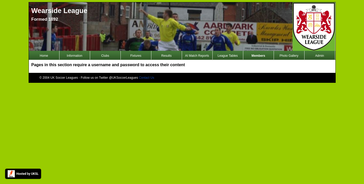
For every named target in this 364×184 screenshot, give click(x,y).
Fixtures (135, 55)
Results (166, 55)
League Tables (228, 55)
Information (74, 55)
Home (44, 55)
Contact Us (146, 77)
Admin (319, 55)
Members (258, 55)
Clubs (105, 55)
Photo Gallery (289, 55)
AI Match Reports (197, 55)
